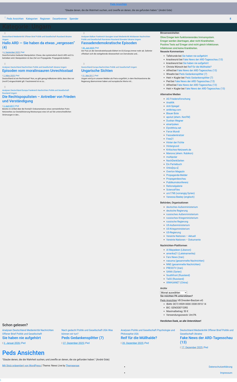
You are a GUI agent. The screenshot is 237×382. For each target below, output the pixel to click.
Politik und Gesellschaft (46, 36)
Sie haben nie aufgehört (195, 55)
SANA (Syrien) (174, 271)
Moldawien (135, 36)
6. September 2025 (11, 52)
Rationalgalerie (174, 186)
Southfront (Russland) (178, 275)
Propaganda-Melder (176, 175)
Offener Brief (30, 36)
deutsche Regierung (177, 210)
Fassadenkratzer (175, 135)
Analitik (170, 102)
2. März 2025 (9, 75)
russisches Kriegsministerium (182, 217)
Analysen (85, 36)
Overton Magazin (175, 171)
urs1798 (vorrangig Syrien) (180, 193)
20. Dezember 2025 (133, 343)
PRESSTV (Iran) (174, 268)
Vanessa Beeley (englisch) (180, 196)
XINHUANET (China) (177, 282)
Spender (74, 18)
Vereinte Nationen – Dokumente (183, 239)
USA (105, 330)
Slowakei (124, 39)
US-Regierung (173, 232)
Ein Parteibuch (174, 164)
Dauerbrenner (59, 18)
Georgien (109, 36)
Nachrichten (145, 36)
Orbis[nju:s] (172, 167)
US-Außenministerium (178, 225)
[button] (230, 18)
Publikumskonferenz (177, 182)
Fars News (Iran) (175, 257)
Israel (116, 36)
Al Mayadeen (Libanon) (178, 249)
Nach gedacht (69, 330)
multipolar (171, 157)
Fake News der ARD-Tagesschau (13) (203, 59)
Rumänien (106, 39)
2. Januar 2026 (12, 343)
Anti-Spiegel (172, 106)
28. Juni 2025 (89, 48)
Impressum (226, 372)
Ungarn (5, 39)
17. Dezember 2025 (192, 347)
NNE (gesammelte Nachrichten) (183, 264)
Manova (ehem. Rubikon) (179, 153)
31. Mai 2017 (88, 75)
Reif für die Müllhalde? (199, 66)
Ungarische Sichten (97, 71)
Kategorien (32, 18)
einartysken (172, 124)
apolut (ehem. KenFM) (178, 117)
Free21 (170, 138)
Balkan (93, 36)
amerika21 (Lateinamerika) (180, 253)
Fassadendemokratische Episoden (109, 43)
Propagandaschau (176, 178)
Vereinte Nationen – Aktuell (181, 236)
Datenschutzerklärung (220, 366)
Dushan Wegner (174, 120)
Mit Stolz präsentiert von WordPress (21, 365)
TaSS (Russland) (175, 278)
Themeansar (72, 365)
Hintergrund (172, 146)
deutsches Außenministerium (182, 207)
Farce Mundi (173, 131)
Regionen (45, 18)
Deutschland (7, 36)
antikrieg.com (173, 109)
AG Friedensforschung (178, 98)
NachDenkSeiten (175, 160)
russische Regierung (177, 221)
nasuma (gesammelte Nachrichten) (185, 260)
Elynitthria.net (173, 127)
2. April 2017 (9, 106)
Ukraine (68, 36)
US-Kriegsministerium (178, 228)
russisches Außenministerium (182, 214)
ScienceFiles (173, 189)
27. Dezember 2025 (73, 343)
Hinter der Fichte (175, 142)
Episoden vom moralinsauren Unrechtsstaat (37, 71)
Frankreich (101, 36)
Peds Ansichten (118, 4)
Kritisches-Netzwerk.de (178, 149)
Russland (61, 36)
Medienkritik (18, 36)
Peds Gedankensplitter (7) (193, 74)
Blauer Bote (172, 113)
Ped (22, 52)
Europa (96, 67)
